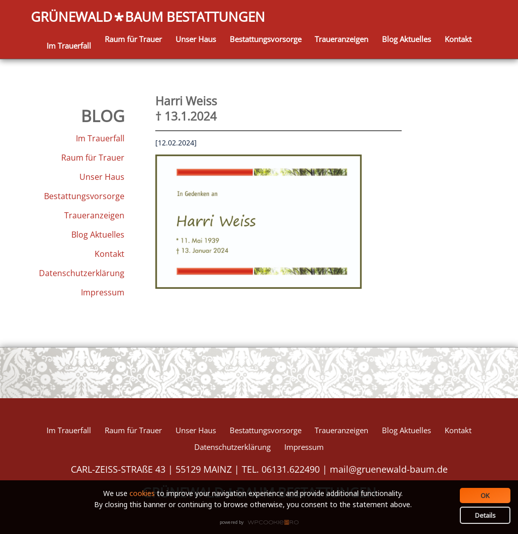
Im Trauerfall (69, 46)
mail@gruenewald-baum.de (389, 469)
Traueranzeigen (341, 39)
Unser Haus (196, 39)
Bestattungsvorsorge (265, 39)
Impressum (102, 292)
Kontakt (458, 39)
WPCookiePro (262, 523)
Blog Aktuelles (406, 39)
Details (485, 515)
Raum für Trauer (133, 39)
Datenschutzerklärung (81, 273)
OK (485, 495)
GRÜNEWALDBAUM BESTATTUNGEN (148, 17)
